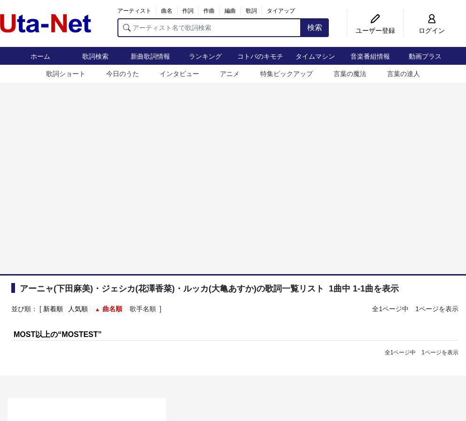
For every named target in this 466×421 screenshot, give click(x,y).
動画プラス (425, 56)
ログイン (432, 30)
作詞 (188, 11)
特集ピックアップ (286, 73)
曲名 (166, 11)
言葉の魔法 (350, 73)
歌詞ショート (65, 73)
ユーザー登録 (375, 30)
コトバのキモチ (260, 56)
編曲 (230, 11)
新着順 (53, 309)
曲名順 (112, 309)
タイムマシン (315, 56)
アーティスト (134, 11)
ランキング (205, 56)
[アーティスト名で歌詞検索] (209, 27)
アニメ (230, 73)
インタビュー (179, 73)
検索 (314, 27)
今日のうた (122, 73)
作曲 (209, 11)
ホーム (40, 56)
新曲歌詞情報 (150, 56)
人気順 (78, 309)
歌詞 (251, 11)
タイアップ (281, 11)
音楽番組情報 (370, 56)
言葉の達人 (403, 73)
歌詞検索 (95, 56)
